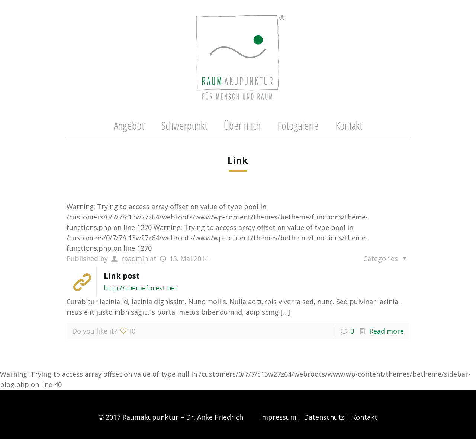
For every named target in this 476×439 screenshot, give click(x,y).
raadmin (134, 258)
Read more (386, 330)
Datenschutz (324, 417)
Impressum (278, 417)
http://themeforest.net (141, 287)
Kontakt (364, 417)
